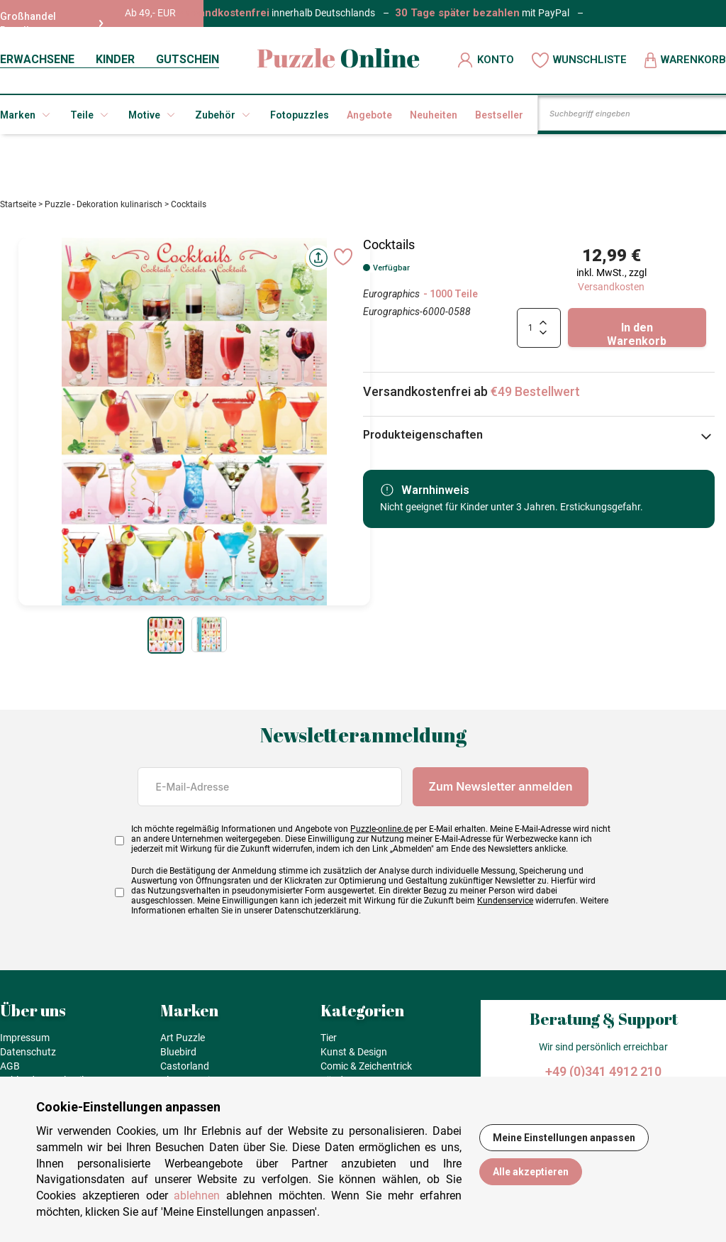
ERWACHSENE (37, 59)
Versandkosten (611, 291)
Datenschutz (28, 1056)
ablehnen (197, 1195)
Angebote (369, 115)
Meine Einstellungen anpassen (564, 1137)
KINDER (115, 59)
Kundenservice (505, 905)
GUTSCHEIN (187, 59)
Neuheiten (433, 115)
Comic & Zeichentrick (366, 1070)
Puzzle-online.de (381, 833)
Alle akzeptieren (531, 1171)
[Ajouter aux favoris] (343, 260)
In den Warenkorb (636, 338)
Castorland (184, 1070)
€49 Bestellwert (535, 395)
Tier (328, 1042)
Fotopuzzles (299, 115)
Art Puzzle (182, 1042)
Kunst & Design (353, 1056)
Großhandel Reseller (52, 23)
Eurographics (391, 298)
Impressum (25, 1042)
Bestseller (499, 115)
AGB (10, 1070)
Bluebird (178, 1056)
